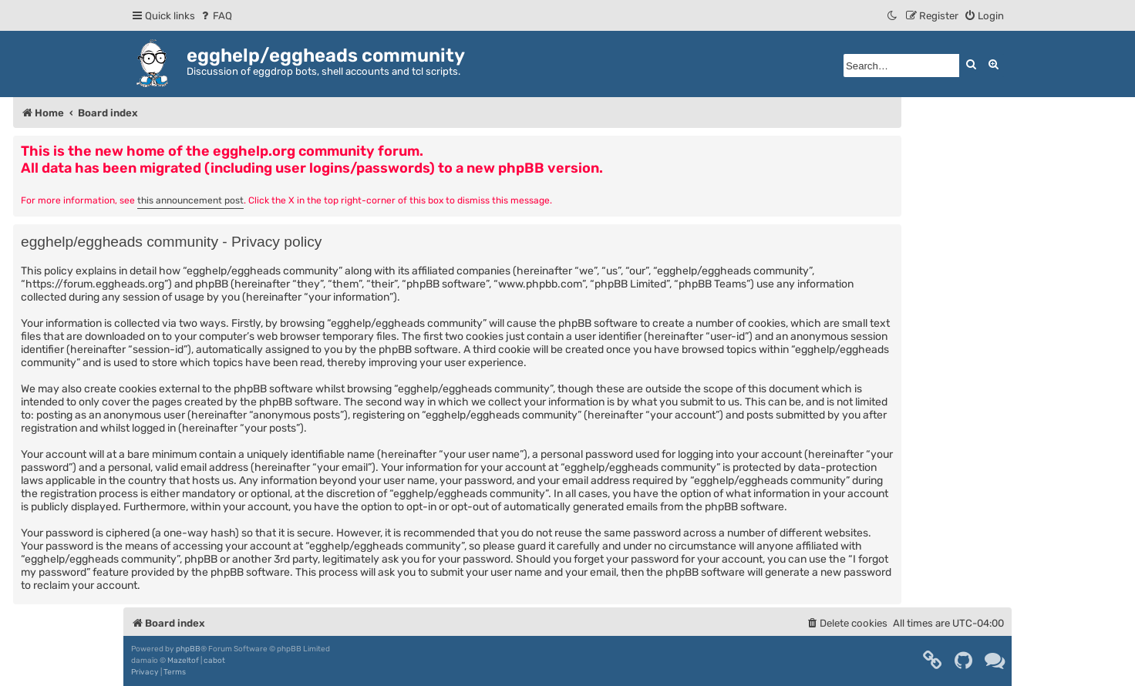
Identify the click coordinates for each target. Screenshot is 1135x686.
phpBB (188, 649)
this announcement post (190, 200)
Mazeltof (183, 660)
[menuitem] (215, 16)
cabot (214, 660)
